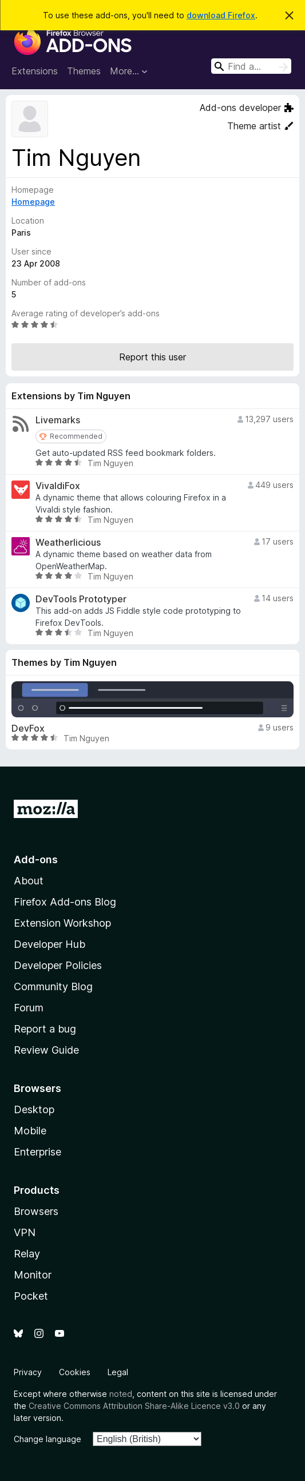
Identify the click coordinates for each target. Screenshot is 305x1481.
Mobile (30, 1131)
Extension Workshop (62, 923)
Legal (118, 1372)
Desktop (34, 1109)
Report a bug (45, 1029)
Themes (84, 71)
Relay (27, 1254)
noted (120, 1394)
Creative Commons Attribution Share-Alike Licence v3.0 (134, 1406)
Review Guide (46, 1050)
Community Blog (53, 986)
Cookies (74, 1372)
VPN (24, 1232)
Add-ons (36, 859)
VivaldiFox (57, 486)
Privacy (28, 1372)
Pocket (31, 1296)
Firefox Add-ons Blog (65, 902)
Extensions (34, 71)
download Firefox (221, 15)
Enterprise (37, 1152)
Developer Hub (49, 944)
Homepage (33, 202)
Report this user (152, 357)
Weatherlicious (68, 542)
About (28, 881)
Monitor (33, 1275)
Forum (28, 1008)
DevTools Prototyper (80, 599)
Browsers (36, 1211)
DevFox (28, 728)
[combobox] (251, 66)
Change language (47, 1439)
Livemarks (57, 420)
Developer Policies (58, 965)
